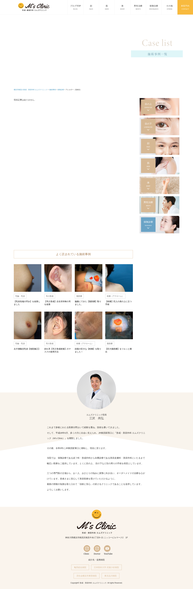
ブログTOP (75, 7)
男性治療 (138, 7)
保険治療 (154, 7)
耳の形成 (49, 296)
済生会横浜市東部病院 (86, 575)
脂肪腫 (79, 296)
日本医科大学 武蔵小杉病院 (106, 567)
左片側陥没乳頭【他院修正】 (27, 348)
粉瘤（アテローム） (115, 296)
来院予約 (185, 7)
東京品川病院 (110, 575)
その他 (169, 7)
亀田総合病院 (80, 567)
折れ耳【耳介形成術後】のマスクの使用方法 (57, 350)
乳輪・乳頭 (20, 296)
